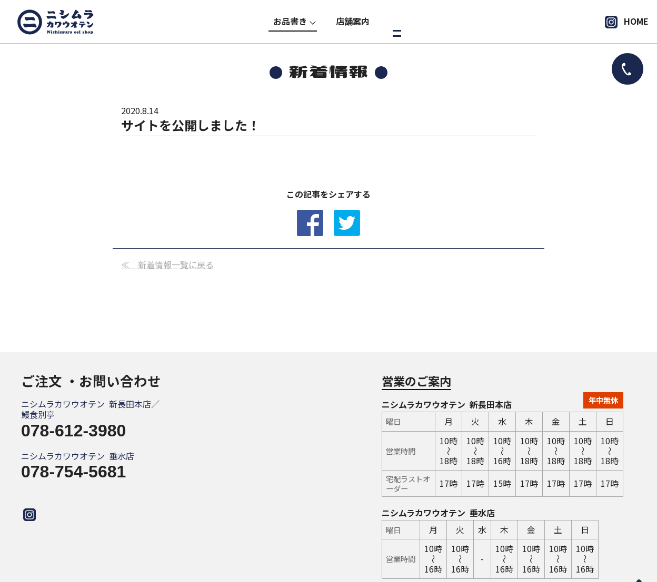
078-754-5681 (73, 471)
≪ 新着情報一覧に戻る (167, 264)
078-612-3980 (73, 430)
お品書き (290, 21)
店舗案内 (353, 21)
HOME (636, 21)
